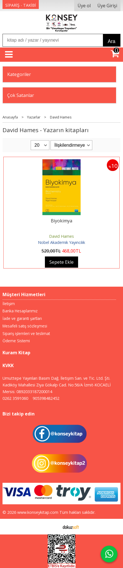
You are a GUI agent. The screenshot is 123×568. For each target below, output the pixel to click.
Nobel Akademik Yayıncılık (61, 242)
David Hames (61, 236)
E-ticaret (52, 527)
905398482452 (46, 398)
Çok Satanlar (20, 95)
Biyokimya (61, 221)
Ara (111, 41)
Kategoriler (19, 74)
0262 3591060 (15, 398)
